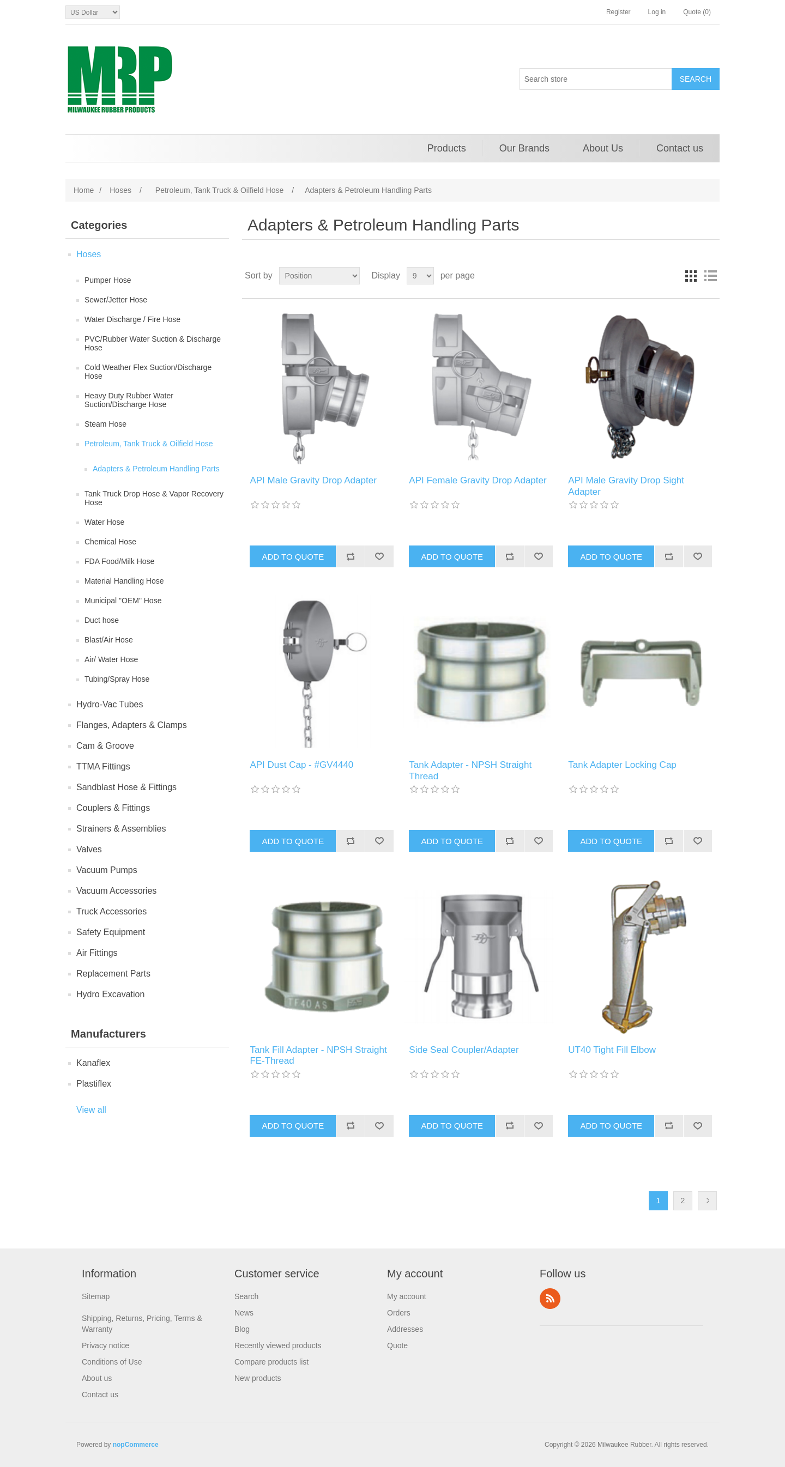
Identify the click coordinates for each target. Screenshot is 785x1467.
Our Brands (524, 148)
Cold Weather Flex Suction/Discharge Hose (148, 371)
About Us (603, 148)
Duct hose (101, 620)
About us (97, 1378)
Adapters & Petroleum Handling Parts (156, 468)
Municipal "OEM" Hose (122, 600)
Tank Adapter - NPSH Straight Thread (470, 770)
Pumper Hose (107, 280)
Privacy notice (105, 1345)
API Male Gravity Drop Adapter (313, 480)
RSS (550, 1298)
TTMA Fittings (103, 766)
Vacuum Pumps (106, 870)
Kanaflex (93, 1063)
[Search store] (596, 79)
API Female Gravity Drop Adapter (477, 480)
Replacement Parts (113, 973)
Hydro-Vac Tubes (109, 704)
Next (707, 1200)
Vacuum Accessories (116, 890)
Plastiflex (93, 1083)
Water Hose (104, 522)
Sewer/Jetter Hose (115, 299)
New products (257, 1378)
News (243, 1312)
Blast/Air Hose (108, 639)
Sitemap (96, 1296)
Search (246, 1296)
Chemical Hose (110, 541)
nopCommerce (136, 1444)
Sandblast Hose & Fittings (126, 787)
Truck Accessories (111, 911)
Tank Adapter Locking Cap (622, 765)
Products (446, 148)
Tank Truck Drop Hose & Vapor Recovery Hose (154, 498)
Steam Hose (105, 424)
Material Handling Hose (124, 581)
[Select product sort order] (319, 275)
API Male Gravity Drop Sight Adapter (626, 485)
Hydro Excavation (110, 994)
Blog (242, 1329)
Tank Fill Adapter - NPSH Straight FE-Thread (318, 1055)
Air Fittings (97, 952)
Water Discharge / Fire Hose (132, 319)
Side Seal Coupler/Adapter (463, 1050)
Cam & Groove (105, 745)
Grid (690, 275)
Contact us (679, 148)
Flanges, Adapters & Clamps (131, 725)
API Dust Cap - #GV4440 (301, 765)
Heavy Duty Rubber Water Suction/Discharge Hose (128, 400)
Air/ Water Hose (111, 659)
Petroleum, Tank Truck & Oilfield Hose (148, 443)
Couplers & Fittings (113, 808)
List (710, 275)
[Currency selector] (92, 12)
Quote (397, 1345)
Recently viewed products (278, 1345)
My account (406, 1296)
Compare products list (271, 1361)
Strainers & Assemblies (121, 828)
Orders (398, 1312)
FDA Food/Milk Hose (119, 561)
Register (618, 12)
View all (91, 1109)
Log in (657, 12)
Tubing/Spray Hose (116, 679)
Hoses (88, 254)
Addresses (405, 1329)
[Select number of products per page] (420, 275)
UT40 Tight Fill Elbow (612, 1050)
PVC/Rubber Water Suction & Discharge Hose (152, 343)
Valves (89, 849)
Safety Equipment (110, 932)
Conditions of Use (112, 1361)
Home (84, 190)
